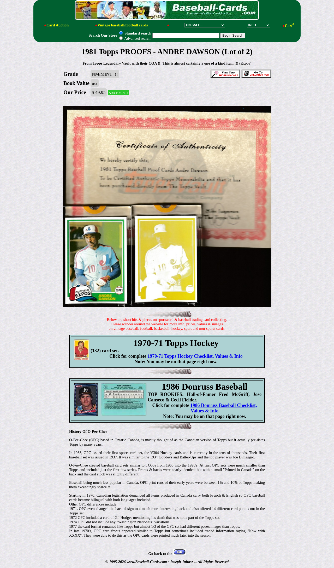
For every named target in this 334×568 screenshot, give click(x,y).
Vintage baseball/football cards (122, 25)
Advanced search (134, 38)
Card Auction (57, 25)
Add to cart (118, 92)
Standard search (135, 33)
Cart (289, 26)
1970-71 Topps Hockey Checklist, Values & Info (195, 356)
